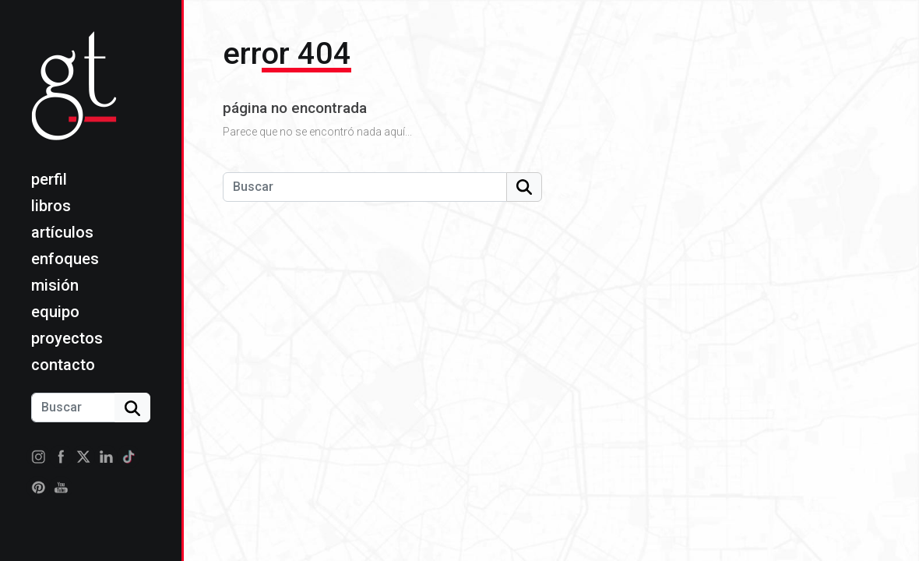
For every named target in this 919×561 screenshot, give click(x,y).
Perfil (49, 179)
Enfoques (65, 258)
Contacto (63, 364)
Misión (55, 285)
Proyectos (67, 338)
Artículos (62, 232)
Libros (51, 205)
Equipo (55, 311)
